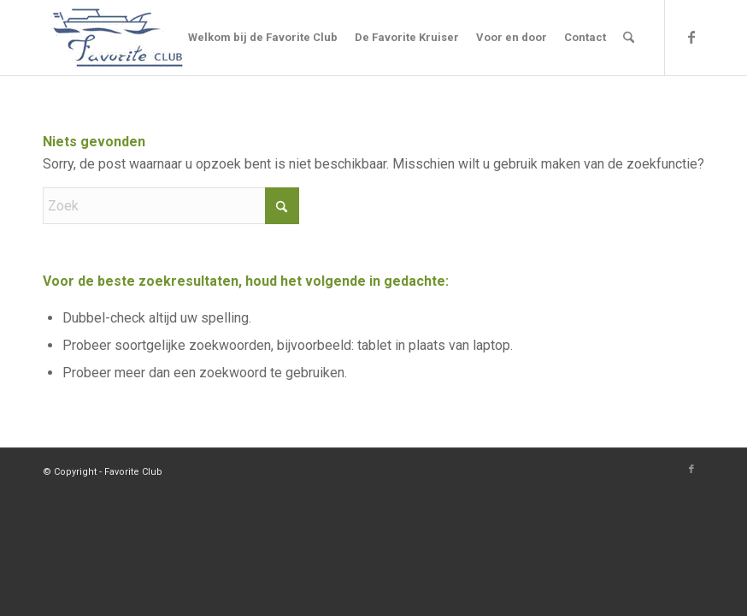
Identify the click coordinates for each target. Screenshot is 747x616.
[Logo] (118, 37)
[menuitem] (262, 37)
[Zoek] (629, 37)
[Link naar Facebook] (691, 37)
